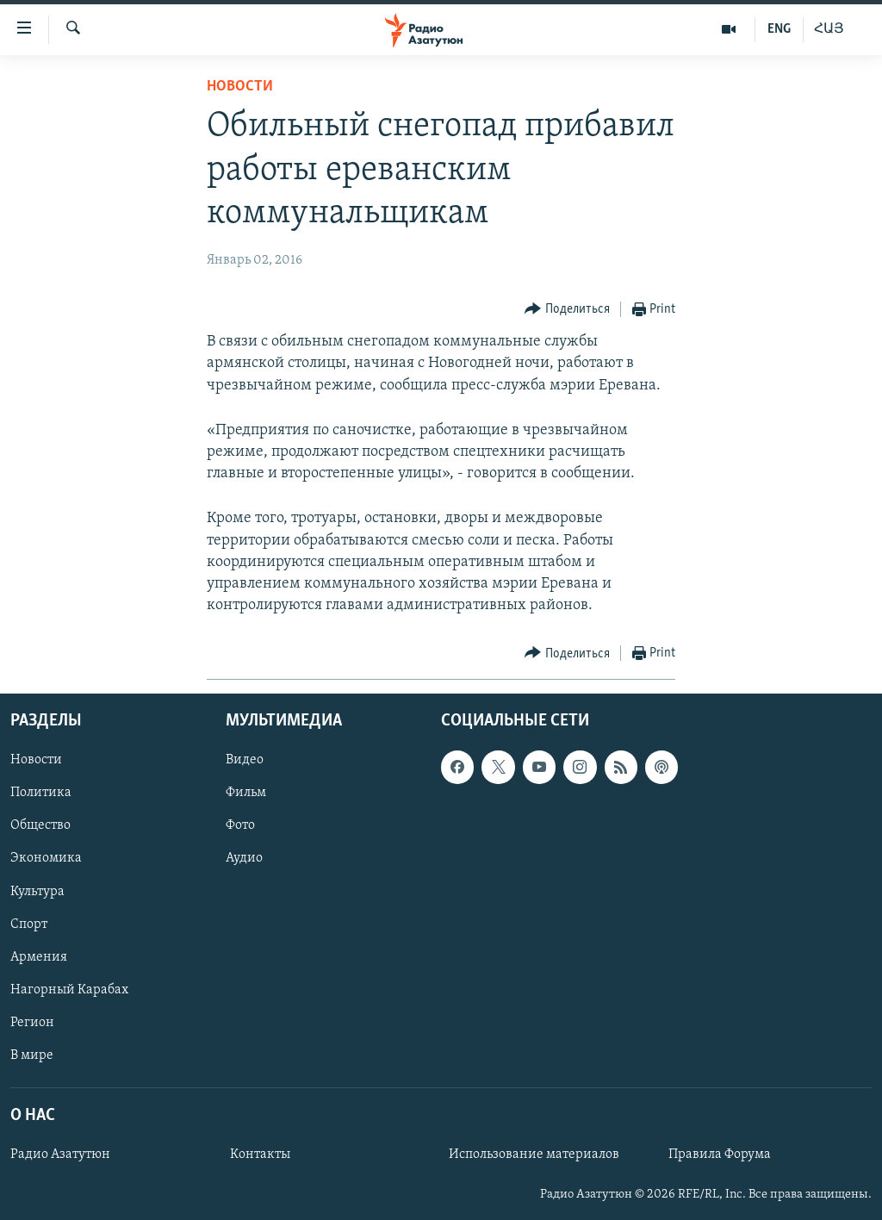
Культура (37, 892)
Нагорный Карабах (69, 990)
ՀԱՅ (829, 29)
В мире (31, 1055)
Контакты (260, 1155)
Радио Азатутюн (60, 1155)
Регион (32, 1023)
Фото (240, 826)
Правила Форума (719, 1155)
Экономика (46, 859)
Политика (40, 793)
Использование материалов (534, 1155)
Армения (38, 957)
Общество (40, 826)
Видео (245, 761)
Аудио (244, 859)
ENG (779, 29)
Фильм (246, 793)
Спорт (28, 924)
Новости (240, 86)
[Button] (567, 309)
